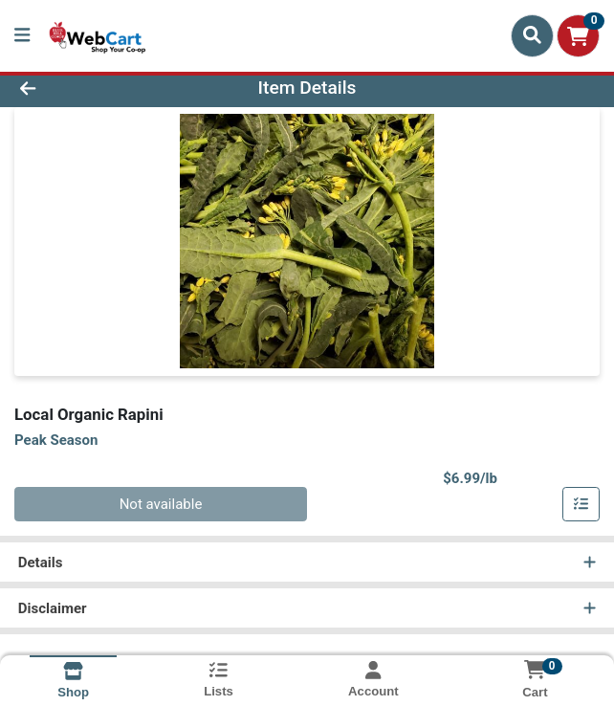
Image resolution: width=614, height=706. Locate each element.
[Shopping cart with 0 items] (578, 35)
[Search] (532, 35)
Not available (161, 504)
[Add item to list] (581, 504)
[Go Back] (87, 88)
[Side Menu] (22, 35)
